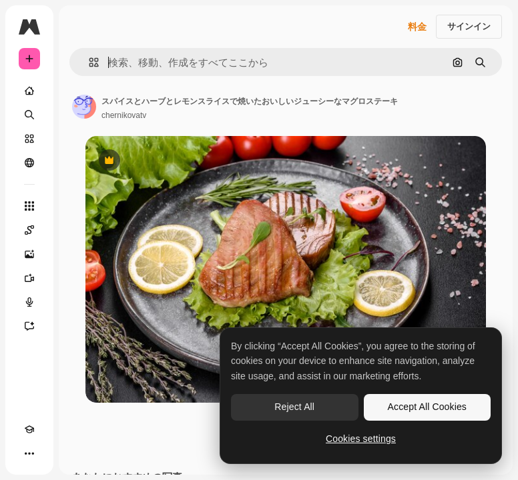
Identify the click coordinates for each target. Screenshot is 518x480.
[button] (88, 62)
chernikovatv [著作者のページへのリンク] (123, 115)
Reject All (294, 406)
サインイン (469, 26)
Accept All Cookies (427, 406)
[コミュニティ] (29, 162)
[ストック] (29, 138)
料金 (417, 26)
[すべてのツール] (29, 206)
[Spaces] (29, 230)
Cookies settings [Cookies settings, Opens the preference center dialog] (361, 438)
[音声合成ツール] (29, 302)
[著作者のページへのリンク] (84, 107)
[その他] (29, 453)
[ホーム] (29, 90)
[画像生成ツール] (29, 254)
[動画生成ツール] (29, 278)
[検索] (29, 114)
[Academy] (29, 429)
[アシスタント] (29, 326)
